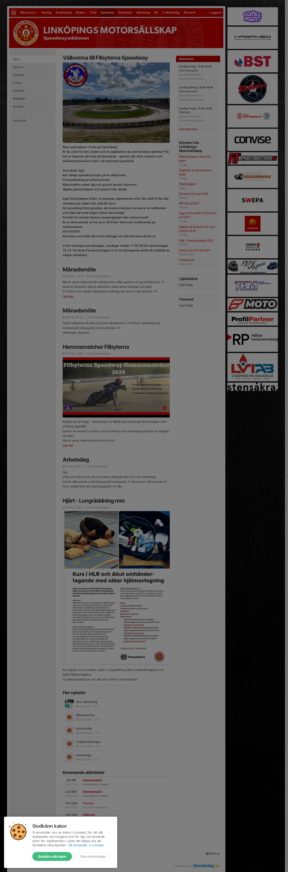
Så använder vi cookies (86, 845)
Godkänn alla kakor (52, 856)
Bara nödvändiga (92, 856)
